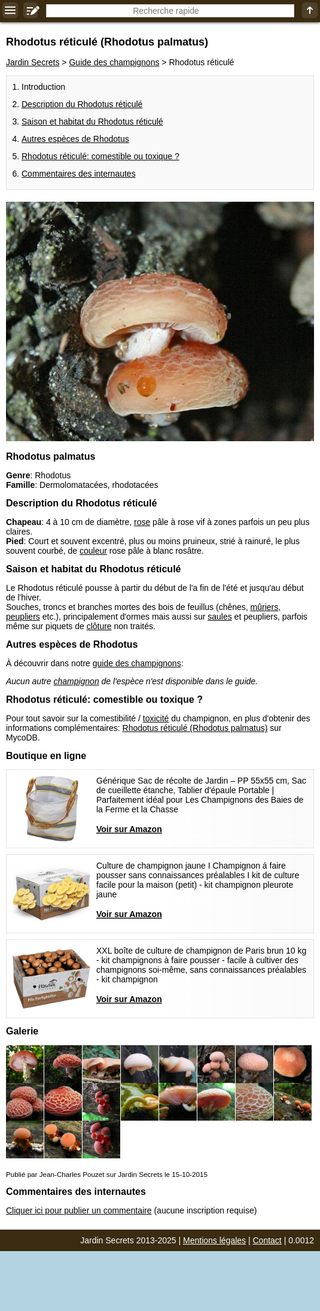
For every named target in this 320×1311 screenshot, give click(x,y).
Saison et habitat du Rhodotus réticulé (92, 121)
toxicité (156, 718)
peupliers (23, 616)
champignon (76, 681)
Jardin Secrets (32, 62)
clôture (99, 626)
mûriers (265, 607)
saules (219, 616)
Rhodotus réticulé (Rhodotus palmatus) (195, 728)
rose (142, 522)
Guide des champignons (114, 62)
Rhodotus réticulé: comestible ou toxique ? (100, 156)
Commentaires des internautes (79, 173)
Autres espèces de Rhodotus (75, 139)
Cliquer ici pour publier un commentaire (79, 1210)
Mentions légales (214, 1240)
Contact (267, 1240)
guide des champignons (137, 663)
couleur (93, 551)
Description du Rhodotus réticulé (82, 104)
